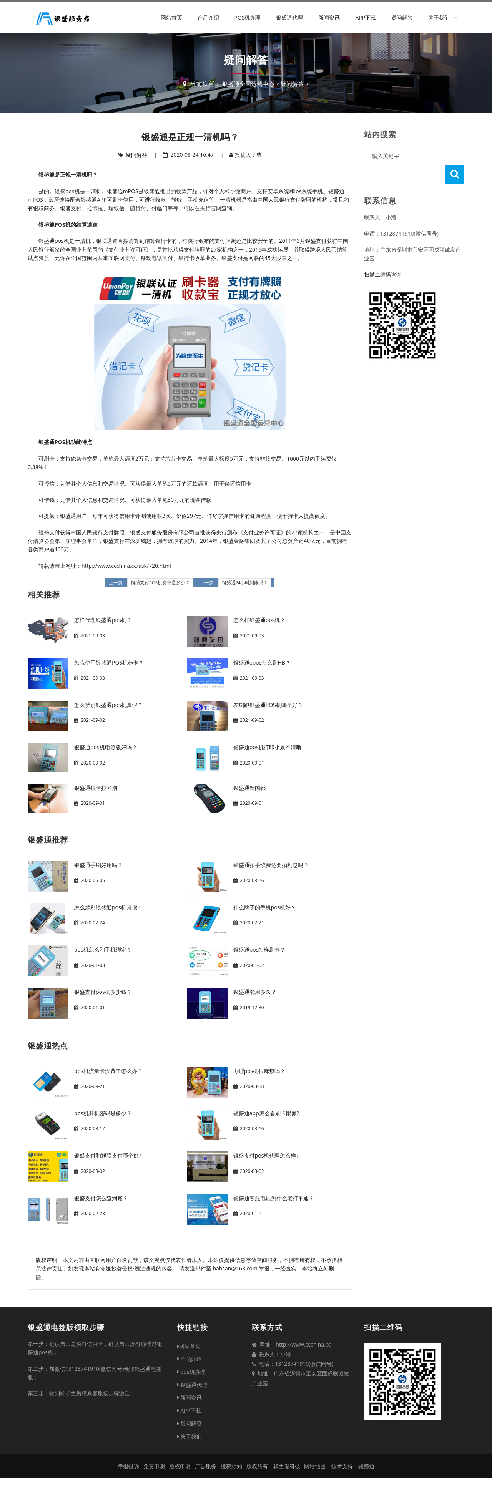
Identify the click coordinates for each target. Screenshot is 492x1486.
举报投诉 (128, 1466)
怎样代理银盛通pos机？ (103, 620)
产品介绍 (208, 17)
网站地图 (315, 1466)
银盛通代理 (289, 17)
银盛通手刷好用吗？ (98, 864)
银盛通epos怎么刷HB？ (262, 662)
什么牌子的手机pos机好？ (264, 907)
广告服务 (205, 1466)
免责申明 (154, 1466)
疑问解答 (402, 17)
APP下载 (365, 17)
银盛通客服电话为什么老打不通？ (273, 1198)
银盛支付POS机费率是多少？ (160, 582)
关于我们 (439, 17)
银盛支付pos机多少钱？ (103, 991)
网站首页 (171, 17)
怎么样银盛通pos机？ (259, 620)
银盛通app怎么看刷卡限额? (266, 1113)
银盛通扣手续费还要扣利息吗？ (271, 864)
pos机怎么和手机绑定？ (103, 949)
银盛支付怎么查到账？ (101, 1198)
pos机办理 (247, 17)
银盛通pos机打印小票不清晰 (267, 747)
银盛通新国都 (249, 787)
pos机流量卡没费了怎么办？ (108, 1071)
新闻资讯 (329, 17)
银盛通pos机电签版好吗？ (105, 747)
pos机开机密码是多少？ (103, 1113)
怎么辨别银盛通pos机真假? (107, 907)
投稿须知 (231, 1466)
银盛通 (366, 1466)
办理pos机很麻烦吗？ (259, 1071)
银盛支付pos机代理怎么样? (266, 1155)
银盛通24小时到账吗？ (245, 582)
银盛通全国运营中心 (247, 84)
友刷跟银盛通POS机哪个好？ (268, 704)
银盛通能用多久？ (254, 991)
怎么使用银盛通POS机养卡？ (109, 662)
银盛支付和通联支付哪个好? (107, 1155)
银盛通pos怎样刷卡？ (259, 949)
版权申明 (180, 1466)
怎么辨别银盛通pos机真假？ (108, 704)
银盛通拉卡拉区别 (95, 787)
